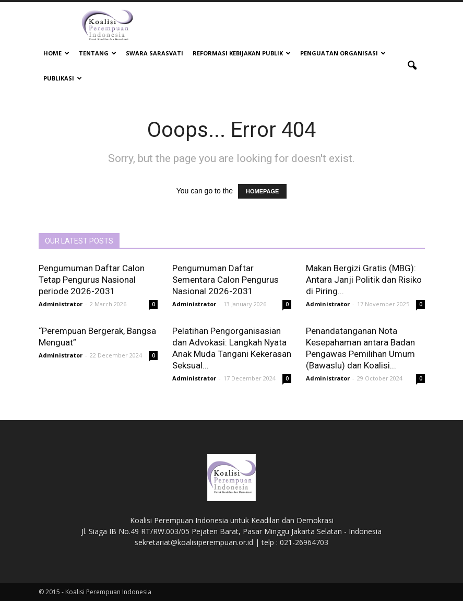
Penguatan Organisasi (343, 53)
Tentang (97, 53)
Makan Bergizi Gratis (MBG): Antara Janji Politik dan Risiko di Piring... (364, 279)
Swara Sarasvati (154, 53)
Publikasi (62, 78)
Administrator (60, 304)
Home (56, 53)
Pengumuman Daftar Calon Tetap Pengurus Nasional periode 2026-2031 (92, 279)
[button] (412, 65)
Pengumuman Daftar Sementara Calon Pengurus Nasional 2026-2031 (225, 279)
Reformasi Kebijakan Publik (242, 53)
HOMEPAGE (262, 191)
